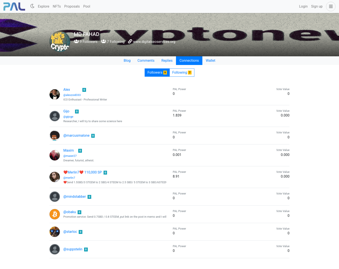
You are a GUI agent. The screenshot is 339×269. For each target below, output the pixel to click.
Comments (146, 60)
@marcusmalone (76, 135)
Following (182, 72)
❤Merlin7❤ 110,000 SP (82, 172)
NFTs (57, 6)
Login (303, 6)
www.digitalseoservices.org (154, 42)
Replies (167, 60)
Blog (127, 60)
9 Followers (86, 42)
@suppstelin (72, 249)
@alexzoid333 (72, 95)
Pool (86, 6)
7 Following (113, 42)
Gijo (66, 111)
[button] (330, 6)
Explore (43, 6)
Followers (157, 72)
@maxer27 (70, 155)
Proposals (72, 6)
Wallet (210, 60)
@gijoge (68, 116)
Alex (66, 90)
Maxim (68, 150)
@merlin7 (69, 177)
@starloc (70, 232)
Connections (189, 60)
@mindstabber (74, 196)
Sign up (317, 6)
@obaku (69, 212)
